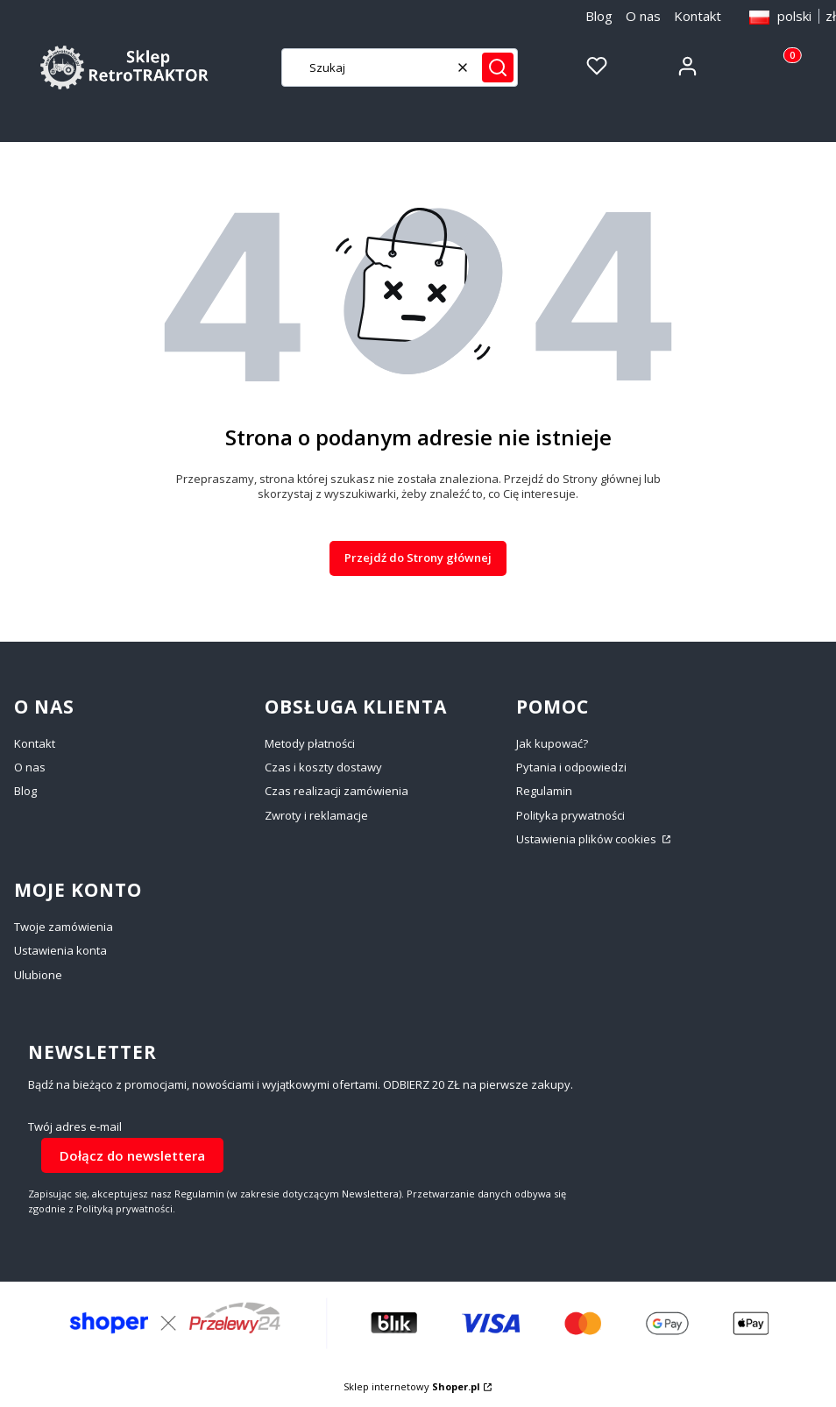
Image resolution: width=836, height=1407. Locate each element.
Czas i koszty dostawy (323, 767)
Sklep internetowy (412, 1386)
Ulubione (38, 975)
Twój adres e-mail (75, 1126)
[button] (498, 67)
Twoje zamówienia (63, 926)
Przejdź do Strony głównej (418, 557)
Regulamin (544, 791)
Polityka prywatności (570, 815)
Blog (599, 16)
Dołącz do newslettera (132, 1155)
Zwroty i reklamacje (316, 815)
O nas (643, 16)
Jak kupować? (552, 743)
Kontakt (697, 16)
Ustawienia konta (60, 950)
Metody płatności (310, 743)
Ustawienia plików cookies (587, 839)
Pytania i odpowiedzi (571, 767)
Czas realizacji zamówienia (336, 791)
